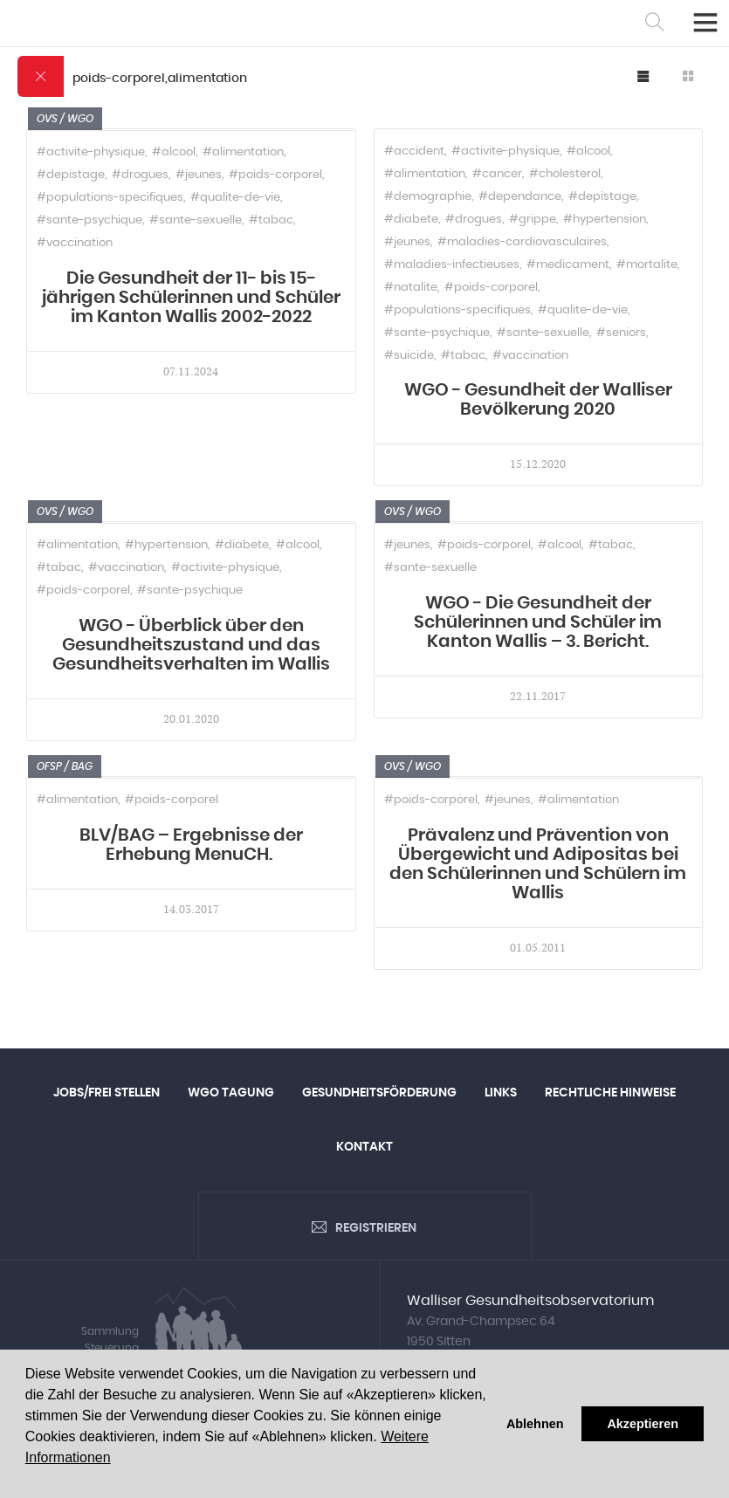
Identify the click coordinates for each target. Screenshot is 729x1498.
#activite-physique (91, 152)
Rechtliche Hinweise (610, 1093)
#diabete (411, 219)
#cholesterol (565, 174)
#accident (414, 151)
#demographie (427, 197)
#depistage (71, 175)
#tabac (271, 220)
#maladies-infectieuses (451, 265)
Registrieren (375, 1228)
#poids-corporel (275, 175)
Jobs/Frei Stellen (106, 1093)
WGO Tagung (231, 1093)
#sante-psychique (89, 220)
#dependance (519, 197)
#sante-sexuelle (195, 220)
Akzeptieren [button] (642, 1424)
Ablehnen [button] (535, 1424)
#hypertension (604, 219)
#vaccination (75, 243)
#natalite (410, 287)
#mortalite (646, 265)
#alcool (174, 152)
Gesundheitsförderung (379, 1093)
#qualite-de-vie (235, 197)
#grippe (532, 219)
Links (501, 1093)
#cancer (497, 174)
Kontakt (364, 1147)
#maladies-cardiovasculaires (522, 242)
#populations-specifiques (110, 197)
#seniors (621, 333)
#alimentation (243, 152)
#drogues (140, 175)
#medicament (567, 265)
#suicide (409, 355)
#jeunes (198, 175)
